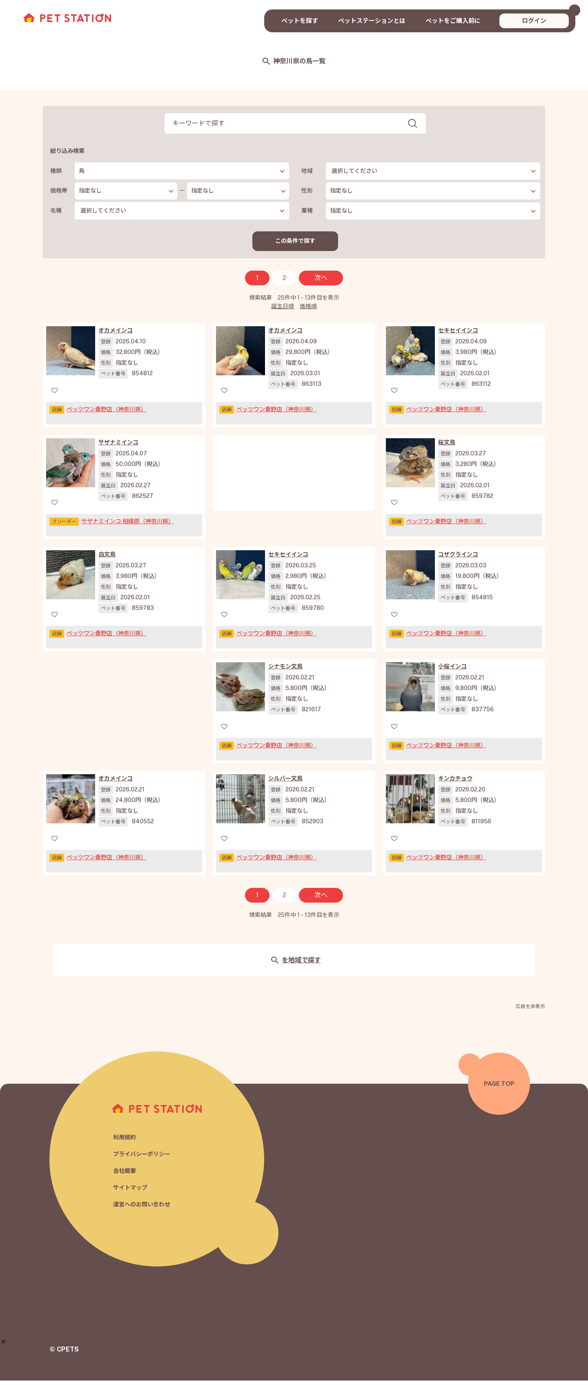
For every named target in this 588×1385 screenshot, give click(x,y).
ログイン (534, 20)
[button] (3, 1341)
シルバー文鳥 (285, 783)
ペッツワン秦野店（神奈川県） (107, 413)
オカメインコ (115, 335)
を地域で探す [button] (296, 964)
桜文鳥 (446, 447)
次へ (320, 282)
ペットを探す (299, 20)
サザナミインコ (118, 447)
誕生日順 (282, 310)
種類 (56, 171)
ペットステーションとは (371, 20)
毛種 (56, 210)
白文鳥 (107, 559)
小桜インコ (452, 671)
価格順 (308, 310)
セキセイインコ (458, 335)
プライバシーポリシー (143, 1157)
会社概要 (125, 1174)
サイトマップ (131, 1192)
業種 (307, 210)
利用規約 (125, 1139)
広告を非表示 (530, 1011)
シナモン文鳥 (285, 671)
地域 (307, 171)
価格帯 (58, 190)
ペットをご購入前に (453, 20)
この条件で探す (295, 243)
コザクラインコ (458, 559)
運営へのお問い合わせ (143, 1209)
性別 (307, 190)
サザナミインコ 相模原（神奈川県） (127, 525)
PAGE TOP (499, 1088)
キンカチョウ (455, 783)
